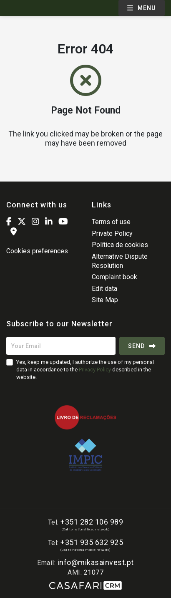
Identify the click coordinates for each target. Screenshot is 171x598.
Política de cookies (120, 245)
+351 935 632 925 (91, 542)
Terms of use (111, 222)
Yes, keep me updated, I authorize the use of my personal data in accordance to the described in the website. (85, 369)
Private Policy (112, 233)
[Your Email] (61, 346)
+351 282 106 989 (91, 521)
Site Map (105, 300)
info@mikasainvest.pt (96, 562)
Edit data (104, 289)
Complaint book (114, 277)
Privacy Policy (95, 369)
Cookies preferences (37, 251)
